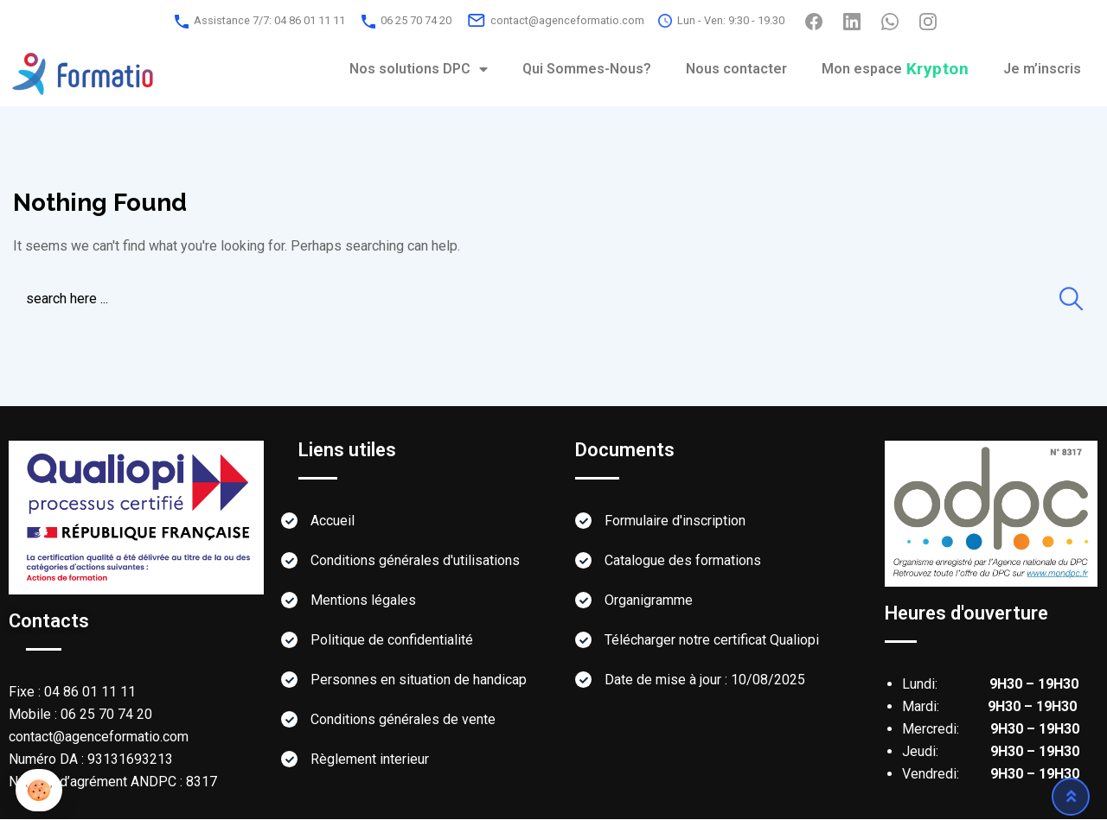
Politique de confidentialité (391, 640)
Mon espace (895, 69)
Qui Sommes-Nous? (586, 68)
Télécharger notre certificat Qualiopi (712, 640)
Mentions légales (363, 601)
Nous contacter (736, 68)
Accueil (332, 521)
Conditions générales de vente (403, 720)
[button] (39, 790)
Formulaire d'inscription (675, 521)
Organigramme (649, 601)
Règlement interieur (369, 760)
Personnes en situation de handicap (418, 680)
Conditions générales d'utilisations (415, 561)
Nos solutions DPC (418, 69)
